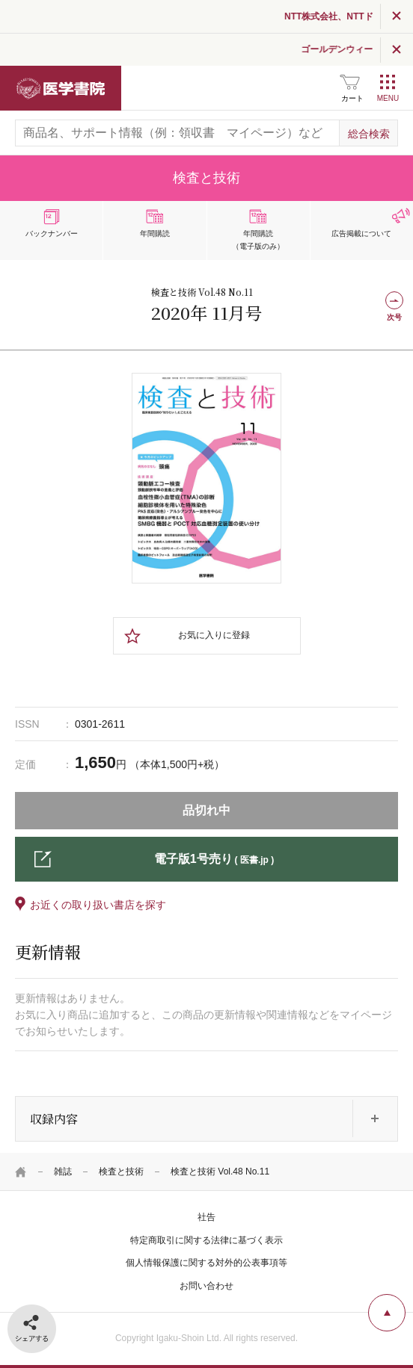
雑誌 (63, 1171)
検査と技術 (121, 1171)
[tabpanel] (206, 478)
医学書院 (60, 88)
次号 (394, 317)
